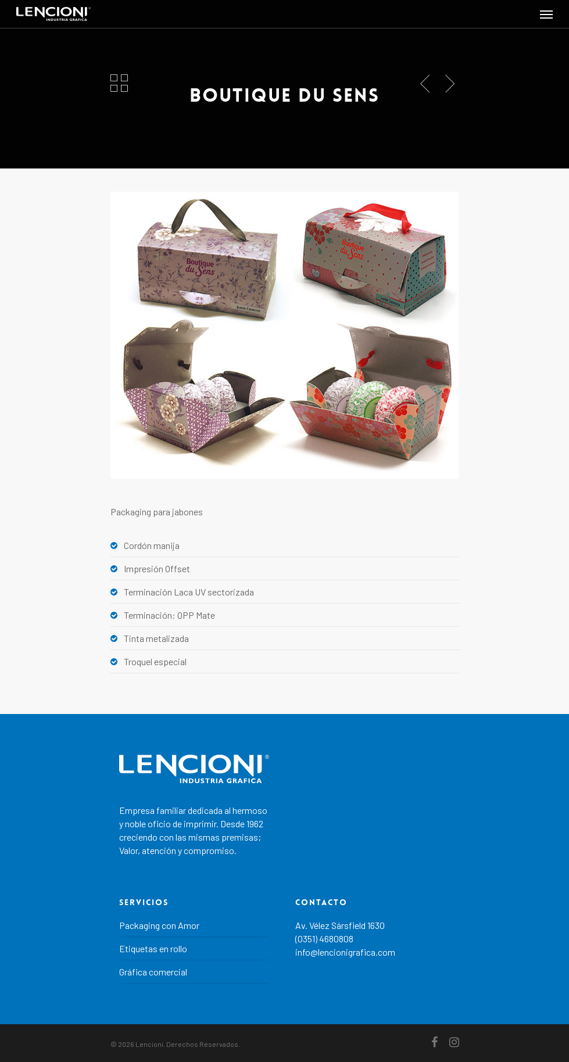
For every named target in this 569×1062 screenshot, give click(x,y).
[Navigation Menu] (546, 14)
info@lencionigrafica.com (345, 951)
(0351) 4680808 (324, 938)
